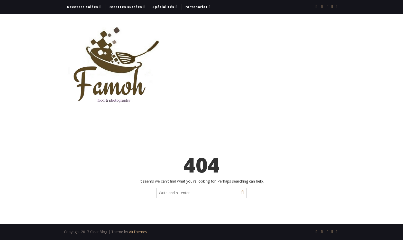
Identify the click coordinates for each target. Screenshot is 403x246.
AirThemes (138, 231)
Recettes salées (82, 6)
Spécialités (163, 6)
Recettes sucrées (125, 6)
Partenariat (196, 6)
